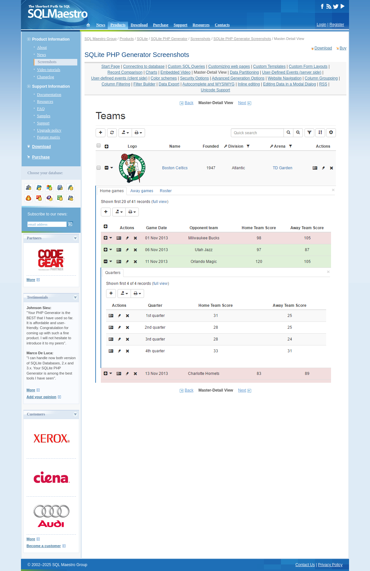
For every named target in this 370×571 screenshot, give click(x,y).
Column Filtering (116, 84)
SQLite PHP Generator (169, 39)
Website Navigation (285, 78)
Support (180, 25)
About (42, 47)
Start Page (110, 66)
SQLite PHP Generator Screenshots (242, 39)
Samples (43, 116)
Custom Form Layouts (308, 66)
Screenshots (47, 62)
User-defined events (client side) (119, 78)
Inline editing (249, 84)
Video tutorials (48, 69)
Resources (201, 25)
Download (139, 25)
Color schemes (164, 78)
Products (117, 25)
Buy (343, 48)
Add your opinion (41, 397)
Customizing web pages (229, 66)
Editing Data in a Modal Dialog (289, 84)
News (100, 25)
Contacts (222, 25)
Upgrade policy (49, 130)
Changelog (45, 77)
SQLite (142, 39)
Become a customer (44, 546)
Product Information (51, 39)
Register (336, 24)
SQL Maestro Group (100, 39)
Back (189, 103)
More (31, 280)
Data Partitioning (244, 72)
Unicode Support (215, 90)
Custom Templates (269, 66)
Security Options (194, 78)
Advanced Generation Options (238, 78)
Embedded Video (175, 72)
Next (242, 103)
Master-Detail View (210, 72)
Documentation (49, 94)
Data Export (169, 84)
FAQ (41, 108)
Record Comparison (124, 72)
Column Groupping (321, 78)
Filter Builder (144, 84)
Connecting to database (144, 66)
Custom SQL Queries (186, 66)
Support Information (51, 86)
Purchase (160, 25)
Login (321, 24)
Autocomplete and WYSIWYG (208, 84)
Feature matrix (48, 137)
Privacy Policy (330, 564)
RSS (323, 84)
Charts (151, 72)
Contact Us (305, 564)
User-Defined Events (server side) (291, 72)
